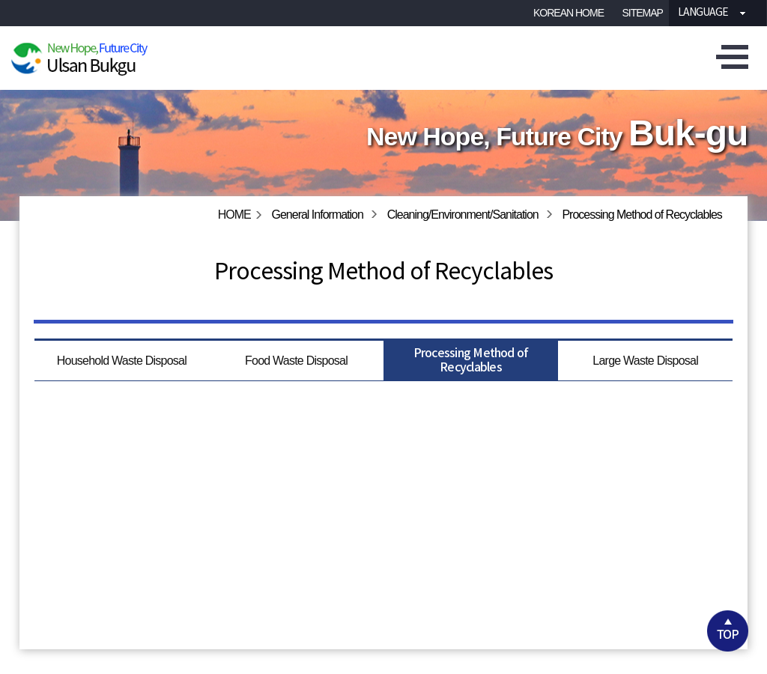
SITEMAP (642, 13)
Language (698, 13)
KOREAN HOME (568, 13)
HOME (234, 214)
